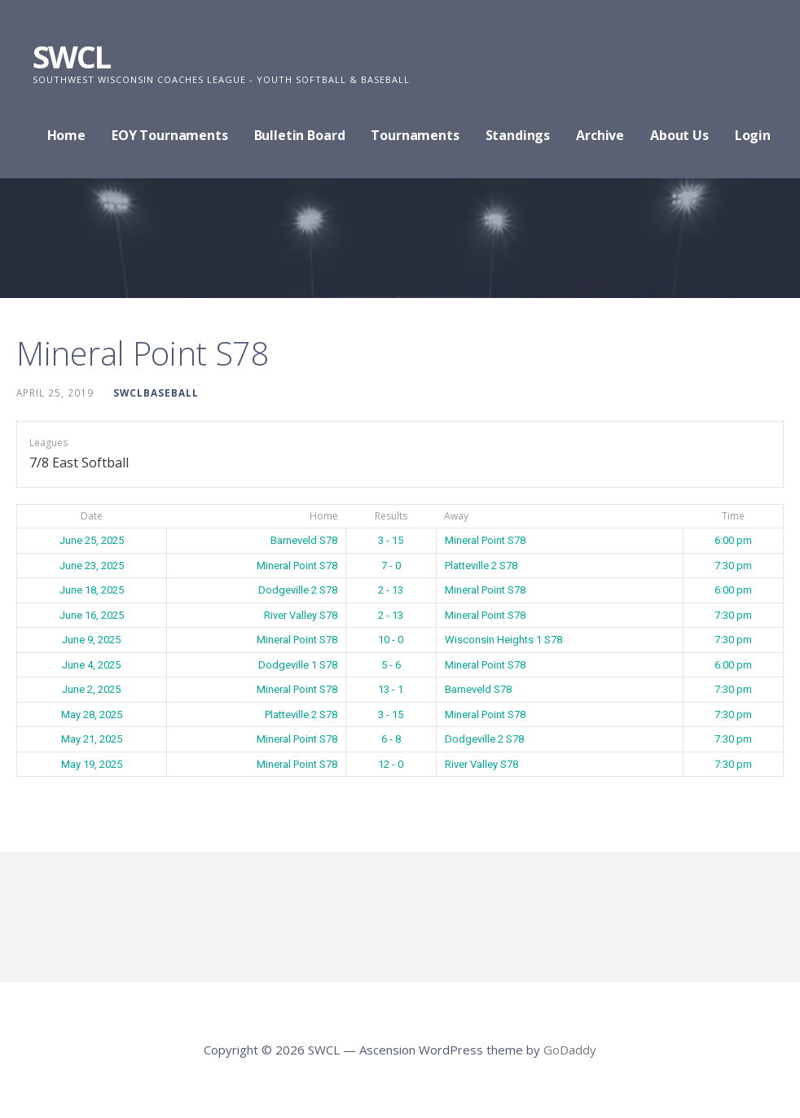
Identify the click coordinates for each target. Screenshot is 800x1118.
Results (391, 516)
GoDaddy (569, 1049)
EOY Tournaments (170, 135)
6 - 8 (391, 739)
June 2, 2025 (91, 689)
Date (92, 516)
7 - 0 (391, 565)
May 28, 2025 (91, 714)
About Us (679, 135)
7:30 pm (733, 565)
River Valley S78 (300, 615)
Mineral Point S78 (485, 540)
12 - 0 (390, 764)
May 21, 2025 (91, 739)
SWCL (71, 56)
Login (753, 135)
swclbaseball (156, 392)
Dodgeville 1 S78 (297, 665)
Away (456, 516)
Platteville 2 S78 (481, 565)
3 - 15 (390, 540)
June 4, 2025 (91, 665)
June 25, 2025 (91, 540)
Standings (518, 135)
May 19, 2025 (91, 764)
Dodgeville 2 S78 (297, 590)
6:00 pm (733, 540)
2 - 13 (390, 590)
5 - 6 (391, 665)
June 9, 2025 (91, 640)
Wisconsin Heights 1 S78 (503, 640)
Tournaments (415, 135)
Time (733, 516)
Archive (600, 135)
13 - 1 (390, 689)
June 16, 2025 (91, 615)
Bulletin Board (299, 135)
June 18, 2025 (91, 590)
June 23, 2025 (91, 565)
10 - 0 (390, 640)
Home (66, 135)
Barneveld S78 (303, 540)
